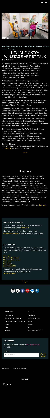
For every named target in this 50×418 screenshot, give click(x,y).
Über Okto (42, 205)
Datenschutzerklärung (19, 368)
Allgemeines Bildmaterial (11, 258)
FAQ (29, 327)
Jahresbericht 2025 (9, 266)
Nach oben (25, 282)
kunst (27, 46)
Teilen (25, 152)
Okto (3, 46)
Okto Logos (7, 256)
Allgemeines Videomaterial (11, 260)
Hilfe (6, 327)
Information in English (35, 330)
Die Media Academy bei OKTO (15, 321)
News (7, 324)
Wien (8, 46)
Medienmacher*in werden (13, 318)
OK (43, 355)
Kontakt (30, 321)
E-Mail (6, 351)
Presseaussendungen (11, 233)
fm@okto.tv (7, 149)
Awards (7, 330)
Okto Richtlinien (8, 264)
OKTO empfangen (34, 318)
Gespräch (15, 46)
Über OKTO (31, 315)
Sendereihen (9, 315)
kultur (22, 46)
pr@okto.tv (25, 228)
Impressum (5, 368)
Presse (30, 324)
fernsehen (40, 46)
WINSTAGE (12, 49)
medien (32, 46)
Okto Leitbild (7, 262)
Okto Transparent (9, 274)
